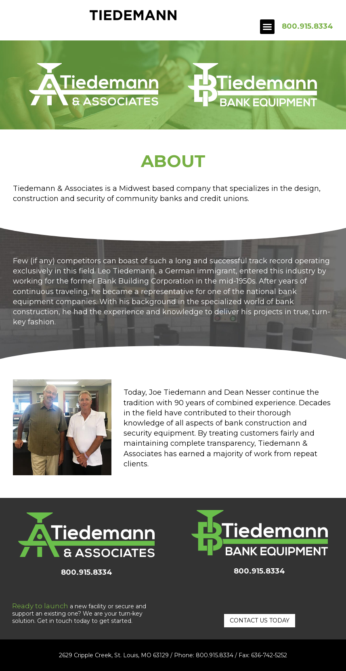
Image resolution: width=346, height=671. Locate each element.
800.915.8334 (307, 26)
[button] (267, 26)
